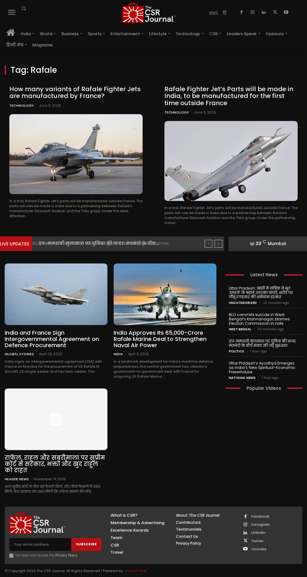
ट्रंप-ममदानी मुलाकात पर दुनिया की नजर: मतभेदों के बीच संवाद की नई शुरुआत (262, 342)
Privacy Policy (66, 554)
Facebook (260, 516)
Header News (17, 478)
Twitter (257, 540)
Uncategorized (243, 302)
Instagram (260, 524)
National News (242, 377)
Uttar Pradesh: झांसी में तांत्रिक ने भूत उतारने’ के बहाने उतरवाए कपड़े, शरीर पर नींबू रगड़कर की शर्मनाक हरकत (264, 292)
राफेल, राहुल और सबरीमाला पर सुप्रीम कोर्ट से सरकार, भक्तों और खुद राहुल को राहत (55, 464)
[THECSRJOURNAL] (149, 13)
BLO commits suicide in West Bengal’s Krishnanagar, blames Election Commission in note (259, 319)
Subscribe (86, 543)
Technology (21, 105)
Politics (236, 351)
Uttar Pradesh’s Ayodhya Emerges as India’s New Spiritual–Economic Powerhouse (264, 367)
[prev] (208, 243)
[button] (23, 8)
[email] (40, 543)
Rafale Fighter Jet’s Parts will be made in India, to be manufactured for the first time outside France (230, 96)
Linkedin (258, 532)
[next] (218, 243)
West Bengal (240, 329)
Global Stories (19, 353)
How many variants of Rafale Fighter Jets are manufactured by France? (73, 92)
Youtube (259, 548)
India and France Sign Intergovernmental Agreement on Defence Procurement (52, 338)
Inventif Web (136, 570)
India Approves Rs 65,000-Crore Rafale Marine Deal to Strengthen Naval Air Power (160, 338)
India (118, 353)
